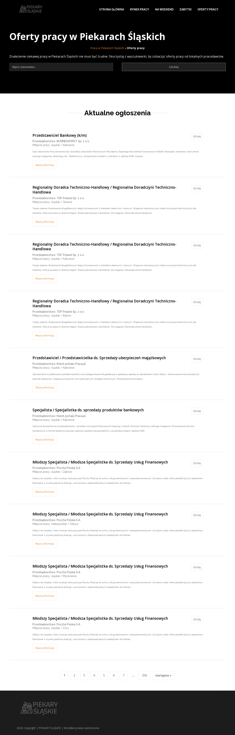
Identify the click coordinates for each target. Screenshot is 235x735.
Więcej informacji (44, 165)
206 (144, 675)
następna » (163, 675)
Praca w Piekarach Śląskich (107, 48)
